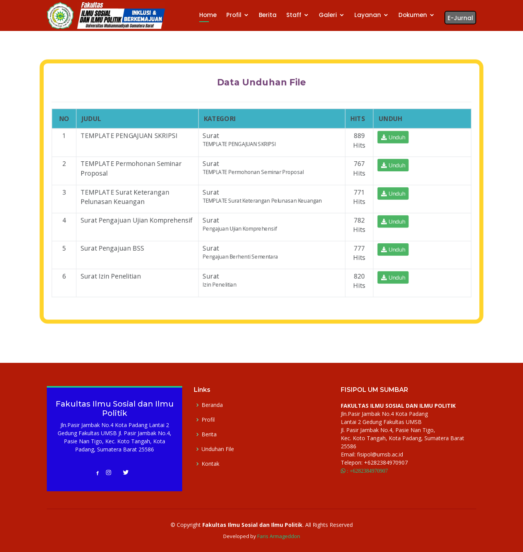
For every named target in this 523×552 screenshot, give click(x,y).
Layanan (367, 15)
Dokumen (412, 15)
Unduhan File (218, 449)
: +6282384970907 (366, 470)
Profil (233, 15)
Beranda (212, 405)
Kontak (210, 464)
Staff (293, 15)
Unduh (409, 128)
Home (208, 15)
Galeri (328, 15)
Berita (268, 15)
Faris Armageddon (278, 536)
